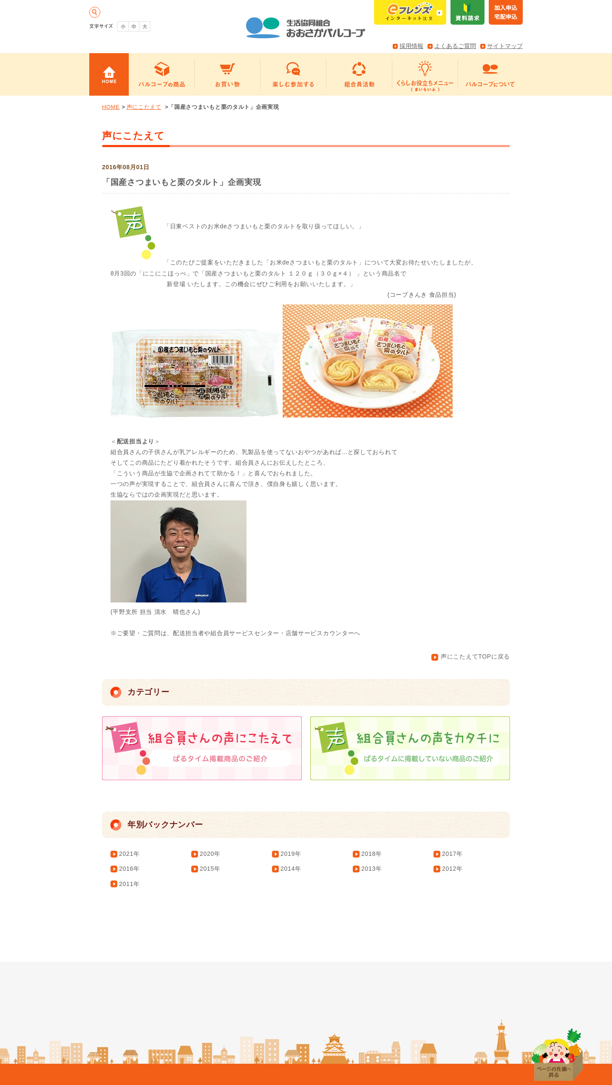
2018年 (371, 853)
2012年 (452, 868)
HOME (111, 107)
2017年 (452, 853)
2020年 (210, 853)
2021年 (129, 853)
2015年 (210, 868)
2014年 (290, 868)
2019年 (290, 853)
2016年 (129, 868)
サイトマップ (505, 46)
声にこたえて (144, 107)
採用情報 (411, 46)
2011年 (129, 883)
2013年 (371, 868)
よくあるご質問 (455, 46)
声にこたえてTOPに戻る (470, 656)
